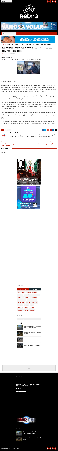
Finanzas (20, 297)
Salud (32, 305)
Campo (23, 292)
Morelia (28, 302)
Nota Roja (20, 305)
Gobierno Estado (22, 300)
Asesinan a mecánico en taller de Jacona (31, 338)
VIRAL (18, 448)
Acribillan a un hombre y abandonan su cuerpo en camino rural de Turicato (27, 380)
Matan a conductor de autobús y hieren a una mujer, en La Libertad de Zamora (32, 326)
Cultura (29, 292)
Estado (37, 294)
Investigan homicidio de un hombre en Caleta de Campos (32, 332)
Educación (20, 294)
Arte (19, 292)
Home (3, 44)
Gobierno (34, 297)
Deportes (34, 292)
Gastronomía (27, 297)
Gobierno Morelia (32, 300)
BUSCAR (35, 289)
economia (20, 310)
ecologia (32, 307)
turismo (32, 310)
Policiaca (26, 305)
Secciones (23, 289)
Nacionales (34, 302)
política (26, 310)
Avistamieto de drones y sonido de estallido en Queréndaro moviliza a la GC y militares (32, 344)
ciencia (26, 307)
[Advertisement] (29, 219)
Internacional (21, 302)
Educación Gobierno (29, 294)
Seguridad (8, 44)
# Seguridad (8, 130)
